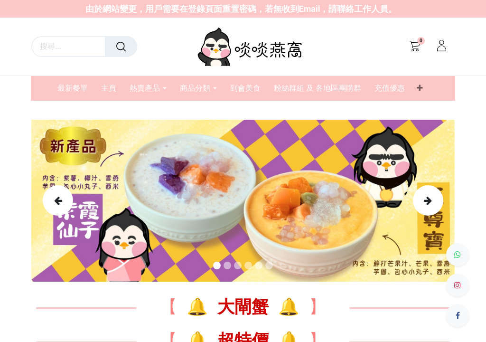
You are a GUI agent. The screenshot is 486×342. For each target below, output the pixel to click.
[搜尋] (121, 46)
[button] (419, 88)
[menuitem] (75, 88)
